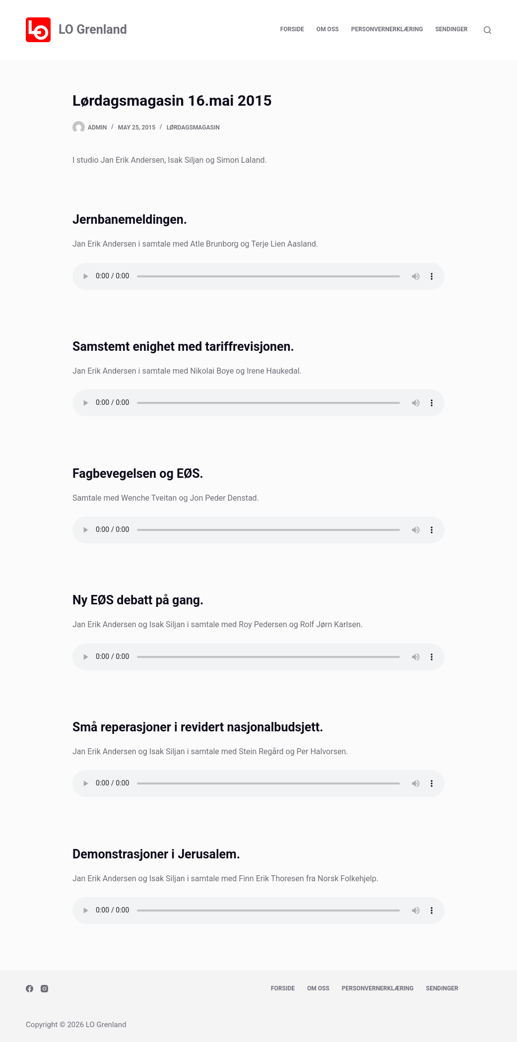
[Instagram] (44, 988)
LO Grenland (93, 29)
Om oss (328, 29)
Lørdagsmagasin (193, 127)
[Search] (487, 30)
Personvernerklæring (387, 29)
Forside (292, 29)
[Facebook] (29, 988)
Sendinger (451, 29)
